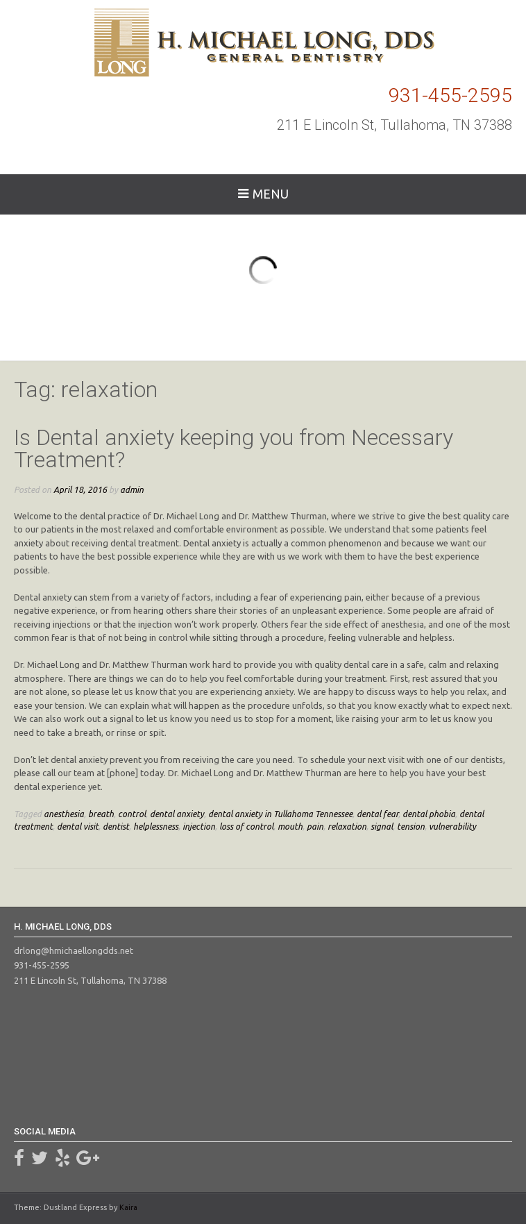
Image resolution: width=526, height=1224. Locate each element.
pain (315, 826)
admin (132, 489)
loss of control (246, 826)
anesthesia (64, 814)
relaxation (347, 826)
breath (101, 814)
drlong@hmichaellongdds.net (73, 950)
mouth (290, 826)
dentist (116, 826)
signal (382, 826)
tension (411, 826)
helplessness (155, 826)
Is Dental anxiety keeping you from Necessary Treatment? (233, 448)
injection (199, 826)
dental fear (377, 814)
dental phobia (428, 814)
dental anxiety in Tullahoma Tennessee (280, 814)
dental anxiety (177, 814)
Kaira (128, 1207)
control (132, 814)
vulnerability (452, 826)
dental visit (78, 826)
